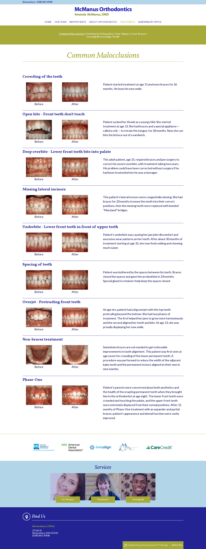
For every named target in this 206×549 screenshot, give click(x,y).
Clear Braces (138, 33)
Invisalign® (93, 36)
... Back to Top (176, 545)
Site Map (164, 545)
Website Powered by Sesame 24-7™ (141, 545)
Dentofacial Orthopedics (99, 33)
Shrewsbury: (29, 2)
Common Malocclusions (71, 33)
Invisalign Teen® (110, 36)
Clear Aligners (122, 33)
